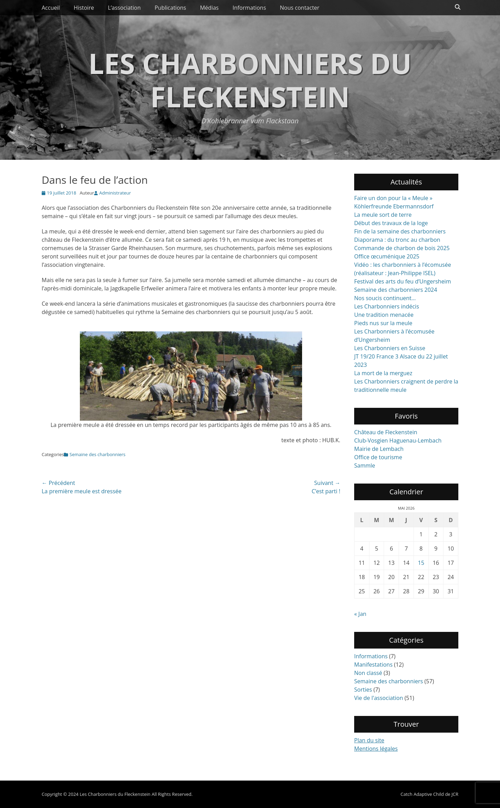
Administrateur (115, 193)
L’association (124, 7)
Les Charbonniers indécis (386, 306)
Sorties (363, 689)
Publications (170, 7)
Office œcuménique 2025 (386, 256)
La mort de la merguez (383, 373)
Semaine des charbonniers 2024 (395, 290)
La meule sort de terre (383, 215)
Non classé (368, 673)
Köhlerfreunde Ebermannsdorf (394, 206)
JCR (454, 794)
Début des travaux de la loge (391, 223)
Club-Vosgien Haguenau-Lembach (397, 440)
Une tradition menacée (384, 315)
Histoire (84, 7)
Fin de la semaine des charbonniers (399, 231)
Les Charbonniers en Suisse (389, 348)
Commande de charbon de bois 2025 (402, 248)
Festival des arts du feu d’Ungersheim (402, 281)
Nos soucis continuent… (385, 298)
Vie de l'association (378, 698)
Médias (209, 7)
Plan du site (369, 740)
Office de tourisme (378, 457)
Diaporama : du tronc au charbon (397, 240)
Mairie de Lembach (378, 449)
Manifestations (373, 664)
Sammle (364, 465)
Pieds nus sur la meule (383, 323)
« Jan (360, 614)
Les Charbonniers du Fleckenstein (249, 79)
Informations (249, 7)
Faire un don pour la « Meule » (393, 198)
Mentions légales (376, 748)
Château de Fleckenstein (385, 432)
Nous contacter (299, 7)
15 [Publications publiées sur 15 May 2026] (421, 563)
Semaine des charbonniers (97, 454)
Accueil (51, 7)
